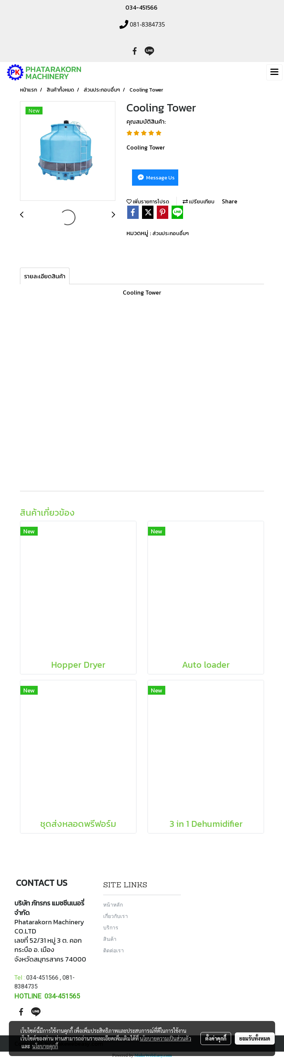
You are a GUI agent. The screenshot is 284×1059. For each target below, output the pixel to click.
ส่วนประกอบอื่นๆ (170, 233)
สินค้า (109, 938)
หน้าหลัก (113, 904)
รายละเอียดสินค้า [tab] (44, 276)
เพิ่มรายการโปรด (147, 202)
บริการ (110, 927)
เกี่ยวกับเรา (115, 915)
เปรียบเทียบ (198, 202)
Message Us (155, 178)
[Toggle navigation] (274, 72)
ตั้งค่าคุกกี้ (215, 1038)
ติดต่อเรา (113, 950)
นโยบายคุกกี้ (45, 1046)
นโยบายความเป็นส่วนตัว (165, 1038)
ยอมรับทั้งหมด (254, 1038)
